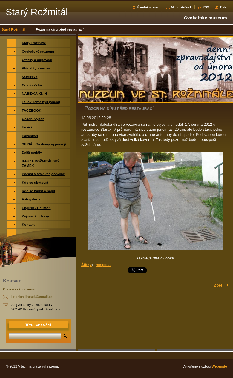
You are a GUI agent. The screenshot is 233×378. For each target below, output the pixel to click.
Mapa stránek (181, 7)
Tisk (223, 7)
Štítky (86, 264)
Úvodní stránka (148, 7)
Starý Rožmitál (13, 29)
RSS (205, 7)
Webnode (219, 366)
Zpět (218, 285)
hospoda (103, 264)
